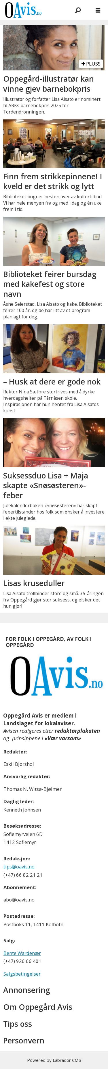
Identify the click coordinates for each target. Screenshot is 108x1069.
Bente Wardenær (22, 953)
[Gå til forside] (23, 10)
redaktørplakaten (77, 730)
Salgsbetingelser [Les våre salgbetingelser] (22, 973)
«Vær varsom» (63, 738)
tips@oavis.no (19, 866)
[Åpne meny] (98, 10)
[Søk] (78, 10)
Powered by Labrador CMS (54, 1060)
